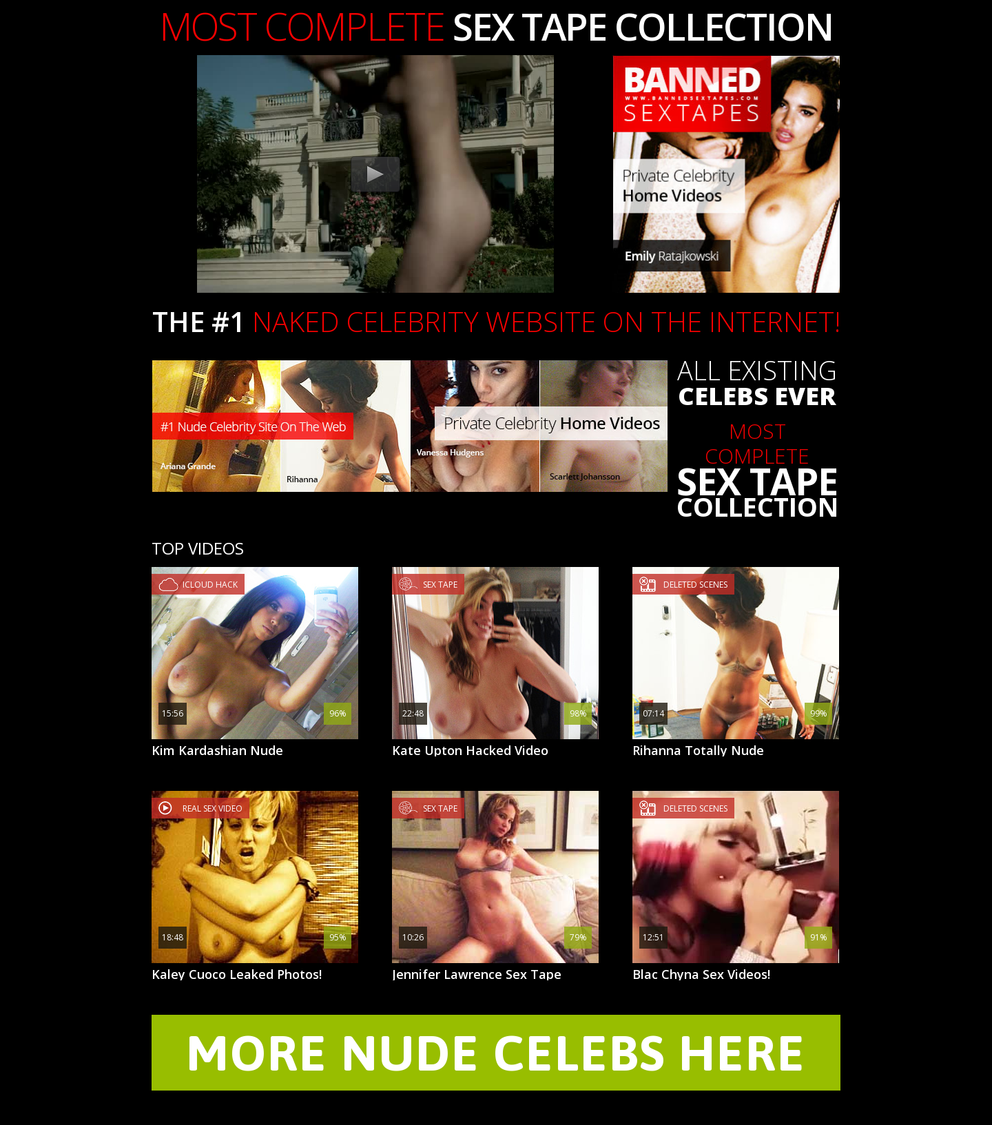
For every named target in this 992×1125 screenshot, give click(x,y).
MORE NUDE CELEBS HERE (496, 1052)
